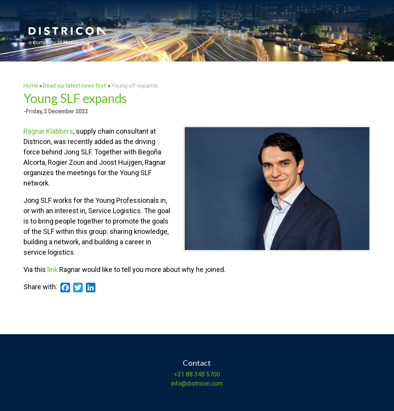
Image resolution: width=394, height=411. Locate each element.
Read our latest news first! (75, 86)
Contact (197, 362)
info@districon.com (197, 383)
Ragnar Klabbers (48, 131)
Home (30, 86)
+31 (179, 374)
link (52, 269)
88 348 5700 (202, 374)
